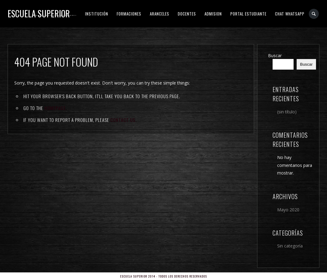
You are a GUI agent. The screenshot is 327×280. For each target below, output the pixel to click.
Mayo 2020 (288, 210)
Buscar (275, 55)
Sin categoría (290, 246)
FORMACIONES (129, 14)
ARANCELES (159, 14)
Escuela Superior (39, 13)
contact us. (123, 119)
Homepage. (55, 108)
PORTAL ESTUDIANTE (248, 14)
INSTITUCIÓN (96, 14)
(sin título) (287, 112)
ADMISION (213, 14)
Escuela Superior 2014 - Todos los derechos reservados (163, 276)
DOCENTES (187, 14)
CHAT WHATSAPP (290, 14)
